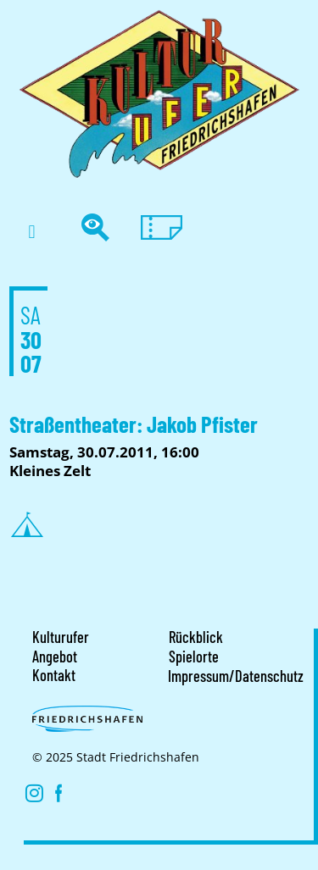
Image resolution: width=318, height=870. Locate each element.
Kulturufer (60, 637)
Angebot (54, 656)
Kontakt (53, 675)
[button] (32, 232)
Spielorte (194, 656)
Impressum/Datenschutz (236, 676)
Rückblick (196, 637)
